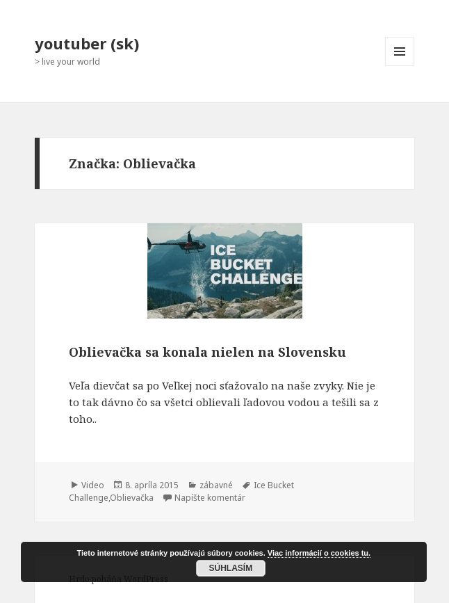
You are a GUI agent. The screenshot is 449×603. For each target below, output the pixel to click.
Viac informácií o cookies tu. (319, 553)
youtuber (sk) (87, 43)
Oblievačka (132, 498)
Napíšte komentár (209, 498)
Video (92, 485)
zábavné (216, 485)
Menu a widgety (400, 65)
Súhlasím (231, 568)
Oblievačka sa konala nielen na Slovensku (207, 352)
